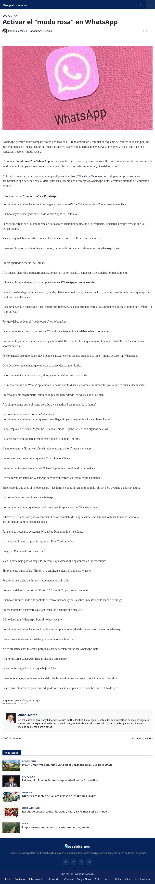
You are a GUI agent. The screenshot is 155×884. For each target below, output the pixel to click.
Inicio (8, 879)
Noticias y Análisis (85, 873)
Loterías (107, 879)
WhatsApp (34, 700)
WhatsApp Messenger (90, 176)
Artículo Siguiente (141, 738)
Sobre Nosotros (37, 879)
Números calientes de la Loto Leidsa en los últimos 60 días (59, 796)
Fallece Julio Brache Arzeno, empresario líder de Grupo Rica (60, 780)
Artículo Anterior (13, 738)
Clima (128, 879)
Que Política (20, 700)
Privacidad (54, 879)
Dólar (118, 879)
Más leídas (11, 752)
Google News (84, 879)
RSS (97, 879)
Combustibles (142, 879)
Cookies (68, 879)
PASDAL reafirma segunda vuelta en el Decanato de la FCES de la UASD (67, 765)
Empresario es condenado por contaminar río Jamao (55, 827)
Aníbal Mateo (27, 715)
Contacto (20, 879)
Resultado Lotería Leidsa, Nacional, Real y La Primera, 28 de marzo (64, 811)
